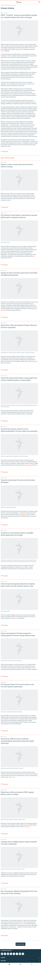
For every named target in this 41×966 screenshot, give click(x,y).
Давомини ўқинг (20, 944)
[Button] (4, 152)
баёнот (2, 51)
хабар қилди (12, 777)
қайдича (21, 923)
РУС (20, 964)
